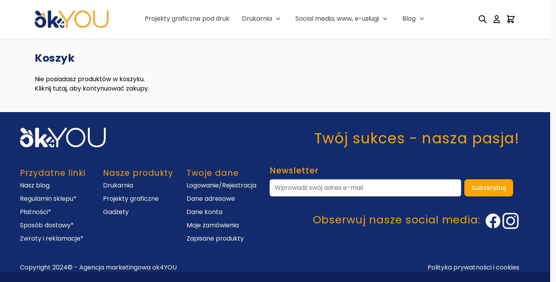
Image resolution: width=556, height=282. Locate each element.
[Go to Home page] (71, 19)
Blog (409, 18)
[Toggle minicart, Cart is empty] (510, 19)
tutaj (60, 88)
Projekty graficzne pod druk (187, 18)
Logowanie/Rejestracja (221, 185)
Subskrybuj (488, 187)
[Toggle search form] (482, 19)
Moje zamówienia (213, 225)
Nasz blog (35, 185)
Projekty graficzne (131, 198)
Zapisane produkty (215, 238)
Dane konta (204, 211)
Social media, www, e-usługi (337, 18)
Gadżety (116, 211)
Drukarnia (257, 18)
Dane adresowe (211, 198)
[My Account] (496, 19)
